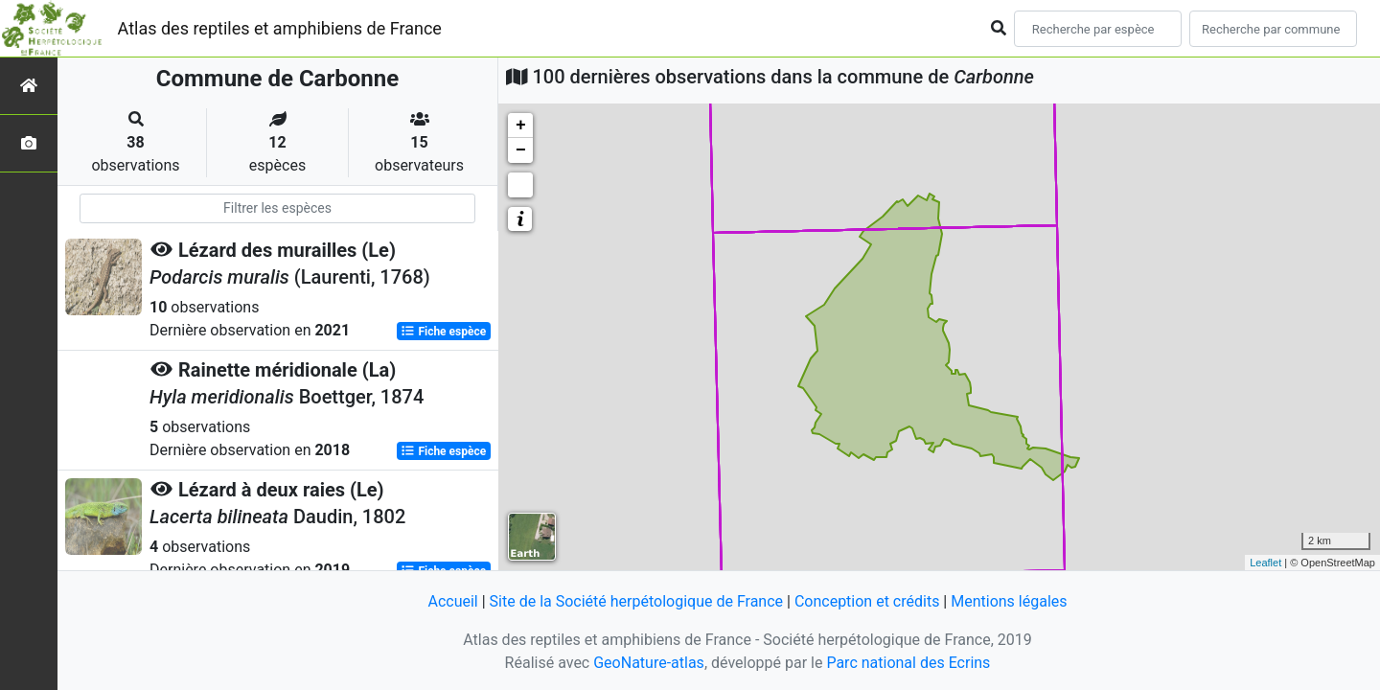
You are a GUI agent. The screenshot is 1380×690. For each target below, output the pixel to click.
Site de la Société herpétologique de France (636, 601)
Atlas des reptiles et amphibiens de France (280, 28)
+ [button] (521, 125)
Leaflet (1265, 562)
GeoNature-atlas (648, 663)
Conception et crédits (867, 601)
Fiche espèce (443, 331)
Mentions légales (1009, 601)
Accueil (452, 601)
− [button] (521, 150)
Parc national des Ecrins (908, 663)
